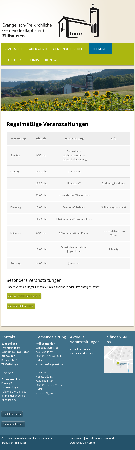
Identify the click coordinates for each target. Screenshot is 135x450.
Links (34, 60)
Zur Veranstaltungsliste (20, 305)
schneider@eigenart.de (49, 364)
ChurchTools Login (13, 423)
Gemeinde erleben (68, 49)
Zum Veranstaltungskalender (24, 295)
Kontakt (52, 60)
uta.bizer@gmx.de (46, 393)
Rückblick (13, 60)
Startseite (14, 49)
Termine (99, 49)
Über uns (36, 49)
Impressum (76, 438)
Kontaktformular (12, 413)
